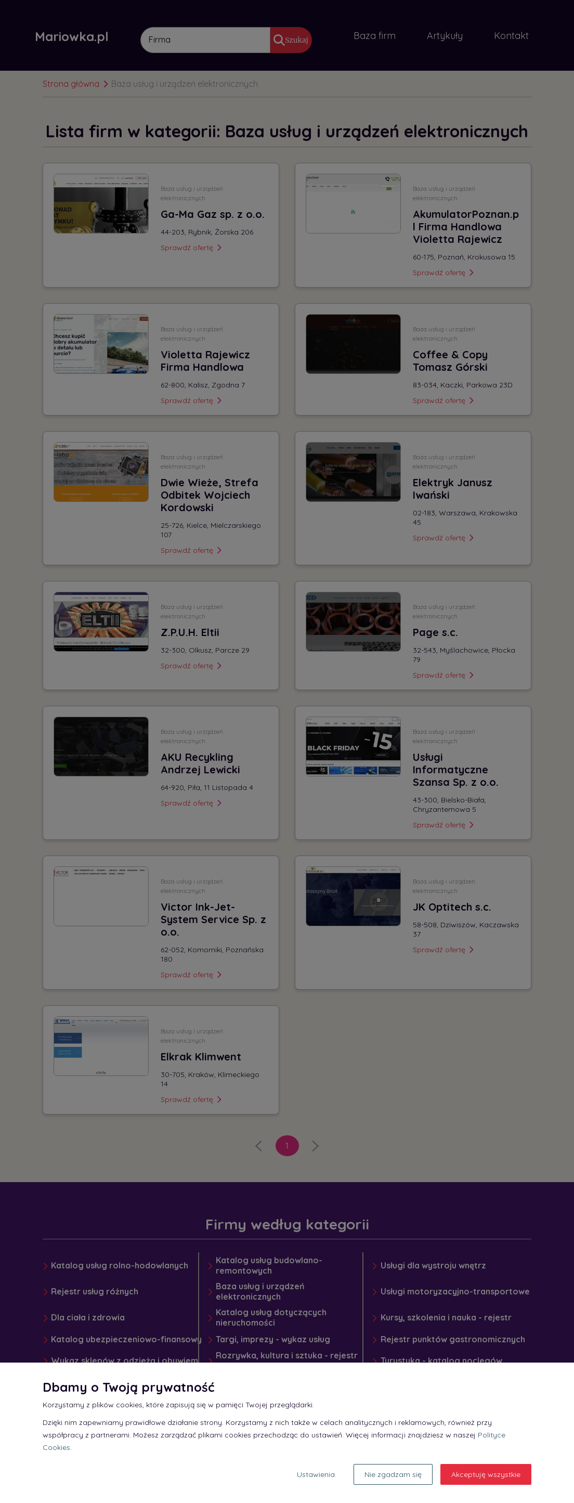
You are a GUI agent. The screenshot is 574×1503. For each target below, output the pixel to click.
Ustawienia (316, 1474)
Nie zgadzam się (393, 1474)
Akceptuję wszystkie (485, 1474)
